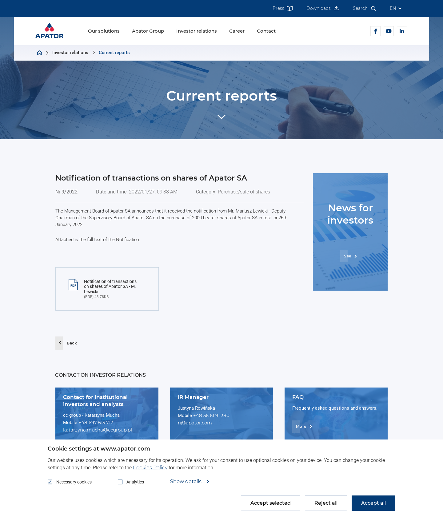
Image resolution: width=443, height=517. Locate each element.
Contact (266, 31)
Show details (186, 481)
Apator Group (148, 31)
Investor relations (196, 31)
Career (237, 31)
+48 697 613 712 (95, 422)
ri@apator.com (195, 423)
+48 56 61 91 (207, 415)
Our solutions (104, 31)
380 (225, 415)
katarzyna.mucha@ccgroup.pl (97, 430)
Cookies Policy (150, 468)
